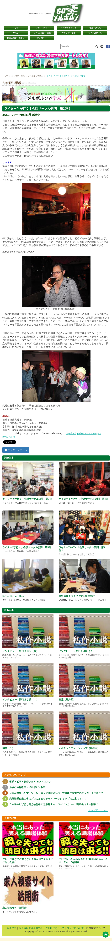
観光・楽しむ (95, 28)
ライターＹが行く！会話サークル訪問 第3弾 (27, 498)
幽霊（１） (8, 748)
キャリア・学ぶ (69, 33)
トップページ (16, 28)
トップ (5, 76)
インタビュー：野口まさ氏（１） (20, 699)
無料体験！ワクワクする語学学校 (77, 596)
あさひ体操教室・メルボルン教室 (27, 787)
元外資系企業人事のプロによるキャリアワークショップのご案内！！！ (47, 798)
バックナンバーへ (16, 450)
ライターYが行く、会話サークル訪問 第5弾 (26, 547)
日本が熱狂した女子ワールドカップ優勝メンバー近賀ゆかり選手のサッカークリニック (56, 793)
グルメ (16, 33)
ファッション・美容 (42, 33)
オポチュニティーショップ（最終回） (79, 748)
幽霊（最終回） (67, 699)
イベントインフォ (69, 28)
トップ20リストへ (98, 810)
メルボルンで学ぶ (35, 76)
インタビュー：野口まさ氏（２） (77, 651)
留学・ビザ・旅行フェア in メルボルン (30, 781)
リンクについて (75, 928)
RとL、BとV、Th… (13, 596)
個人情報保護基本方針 (31, 928)
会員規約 (11, 928)
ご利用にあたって (55, 928)
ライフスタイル (95, 33)
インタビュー (42, 38)
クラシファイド (42, 28)
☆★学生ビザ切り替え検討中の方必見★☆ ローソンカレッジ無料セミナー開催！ (53, 804)
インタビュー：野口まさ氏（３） (20, 651)
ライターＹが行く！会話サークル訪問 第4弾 (83, 498)
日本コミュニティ (16, 38)
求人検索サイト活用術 (14, 907)
